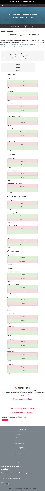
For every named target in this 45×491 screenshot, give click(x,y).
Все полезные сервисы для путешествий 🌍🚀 (23, 1)
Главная (3, 30)
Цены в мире (10, 30)
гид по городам (33, 488)
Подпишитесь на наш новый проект (16, 473)
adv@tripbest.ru (15, 478)
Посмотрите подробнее (22, 399)
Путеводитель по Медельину (22, 408)
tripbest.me (4, 469)
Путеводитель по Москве (22, 413)
